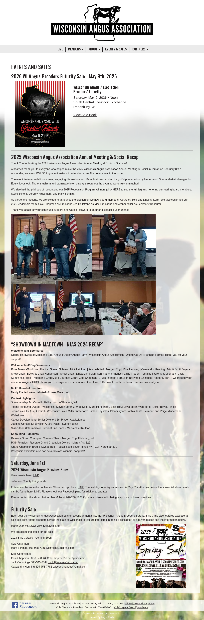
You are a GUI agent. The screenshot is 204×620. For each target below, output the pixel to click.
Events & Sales (116, 48)
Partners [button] (140, 48)
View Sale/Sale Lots (48, 525)
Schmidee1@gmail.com (60, 547)
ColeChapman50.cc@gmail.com (66, 558)
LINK (36, 475)
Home (59, 48)
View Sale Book (85, 115)
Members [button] (76, 48)
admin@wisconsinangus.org (139, 603)
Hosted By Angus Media (102, 617)
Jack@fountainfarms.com (63, 562)
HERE (116, 189)
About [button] (94, 48)
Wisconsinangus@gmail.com (70, 566)
